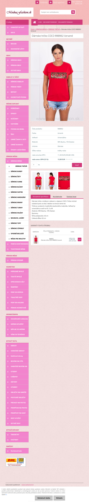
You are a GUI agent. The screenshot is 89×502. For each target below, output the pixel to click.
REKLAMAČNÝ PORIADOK (65, 22)
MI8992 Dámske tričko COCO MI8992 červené (51, 239)
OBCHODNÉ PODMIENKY (50, 22)
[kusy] (34, 164)
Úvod (32, 29)
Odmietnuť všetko (43, 498)
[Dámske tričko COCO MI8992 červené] (38, 172)
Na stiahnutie (57, 196)
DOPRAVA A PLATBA (51, 27)
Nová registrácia (58, 2)
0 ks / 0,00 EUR (77, 1)
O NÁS (40, 22)
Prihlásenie (44, 2)
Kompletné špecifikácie (40, 196)
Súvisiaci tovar (71, 196)
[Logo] (19, 12)
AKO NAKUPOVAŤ (39, 27)
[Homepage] (35, 22)
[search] (73, 12)
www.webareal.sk (27, 485)
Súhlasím (59, 498)
